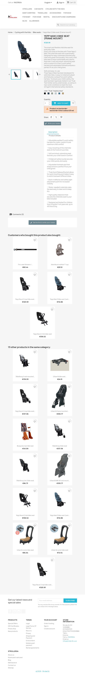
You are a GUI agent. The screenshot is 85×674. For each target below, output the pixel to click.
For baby (26, 17)
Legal (28, 623)
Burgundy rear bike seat (25, 446)
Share (51, 117)
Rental (47, 17)
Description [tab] (52, 132)
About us (11, 655)
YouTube (15, 611)
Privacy (28, 633)
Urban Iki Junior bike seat (25, 550)
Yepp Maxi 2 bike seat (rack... (60, 299)
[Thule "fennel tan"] (63, 94)
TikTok (23, 611)
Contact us (12, 665)
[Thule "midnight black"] (45, 94)
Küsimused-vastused (15, 657)
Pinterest (61, 117)
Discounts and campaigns (64, 17)
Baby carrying (28, 13)
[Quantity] (46, 103)
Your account (50, 620)
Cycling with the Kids (55, 9)
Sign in (46, 626)
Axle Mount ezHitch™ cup (59, 264)
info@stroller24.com (70, 641)
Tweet (56, 117)
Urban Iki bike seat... (59, 376)
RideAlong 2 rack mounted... (25, 376)
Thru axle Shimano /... (25, 264)
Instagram (19, 611)
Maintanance (12, 663)
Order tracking (49, 623)
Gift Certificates (13, 626)
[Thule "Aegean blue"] (59, 94)
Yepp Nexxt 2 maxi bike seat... (25, 299)
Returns (29, 631)
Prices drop (12, 629)
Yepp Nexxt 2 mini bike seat (42, 334)
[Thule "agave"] (52, 94)
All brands (34, 21)
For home (37, 17)
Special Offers (13, 623)
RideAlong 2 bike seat (59, 446)
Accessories (55, 13)
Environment (30, 641)
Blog (24, 21)
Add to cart (61, 103)
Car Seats (38, 9)
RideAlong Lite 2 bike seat (25, 480)
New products (13, 631)
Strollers (27, 9)
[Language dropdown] (48, 2)
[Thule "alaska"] (56, 94)
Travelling (42, 13)
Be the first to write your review (42, 223)
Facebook (10, 611)
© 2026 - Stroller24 (42, 671)
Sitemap (11, 668)
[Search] (66, 25)
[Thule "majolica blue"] (49, 94)
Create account (49, 629)
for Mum (67, 13)
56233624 (18, 2)
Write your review (52, 123)
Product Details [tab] (55, 136)
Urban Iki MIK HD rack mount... (60, 480)
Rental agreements (32, 648)
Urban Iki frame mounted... (60, 411)
